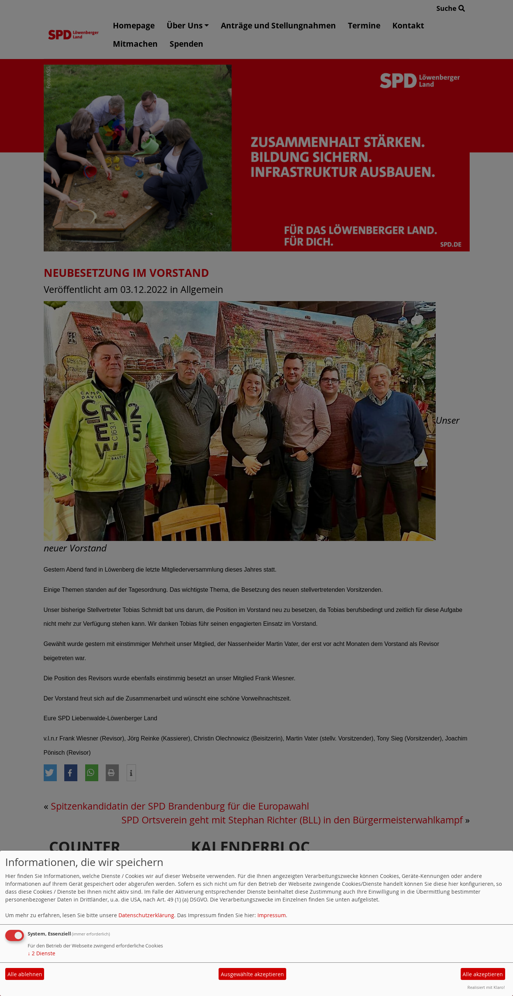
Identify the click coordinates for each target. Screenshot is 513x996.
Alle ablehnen (24, 974)
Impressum (271, 915)
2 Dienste (41, 953)
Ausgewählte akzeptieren (252, 974)
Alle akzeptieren (483, 974)
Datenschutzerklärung (146, 915)
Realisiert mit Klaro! (486, 987)
